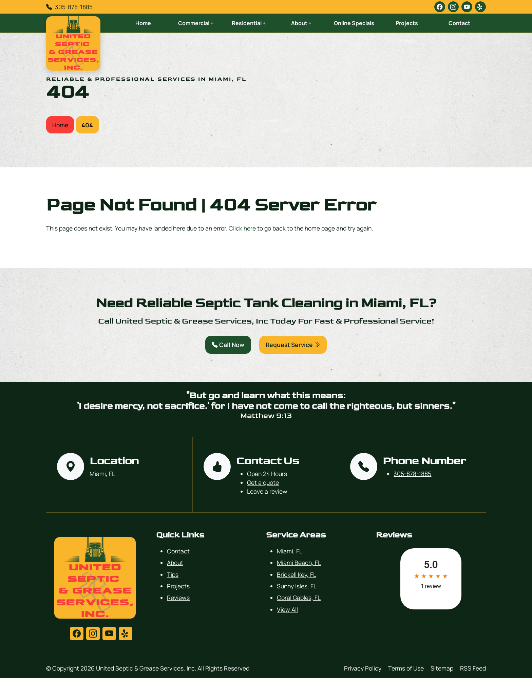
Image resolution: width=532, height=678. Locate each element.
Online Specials (354, 23)
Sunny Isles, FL (297, 586)
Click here (242, 228)
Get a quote (263, 482)
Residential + (249, 23)
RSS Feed (473, 668)
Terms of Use (406, 668)
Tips (172, 574)
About (175, 562)
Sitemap (442, 668)
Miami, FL (289, 551)
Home (143, 23)
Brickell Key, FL (296, 574)
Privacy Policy (362, 668)
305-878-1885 (74, 7)
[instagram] (453, 6)
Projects (407, 23)
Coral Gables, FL (299, 597)
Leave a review (267, 491)
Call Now (228, 345)
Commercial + (195, 23)
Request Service (293, 345)
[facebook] (439, 6)
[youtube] (466, 6)
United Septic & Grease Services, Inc (145, 668)
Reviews (178, 597)
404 (87, 125)
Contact (459, 23)
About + (301, 23)
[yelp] (480, 6)
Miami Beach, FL (299, 562)
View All (287, 609)
